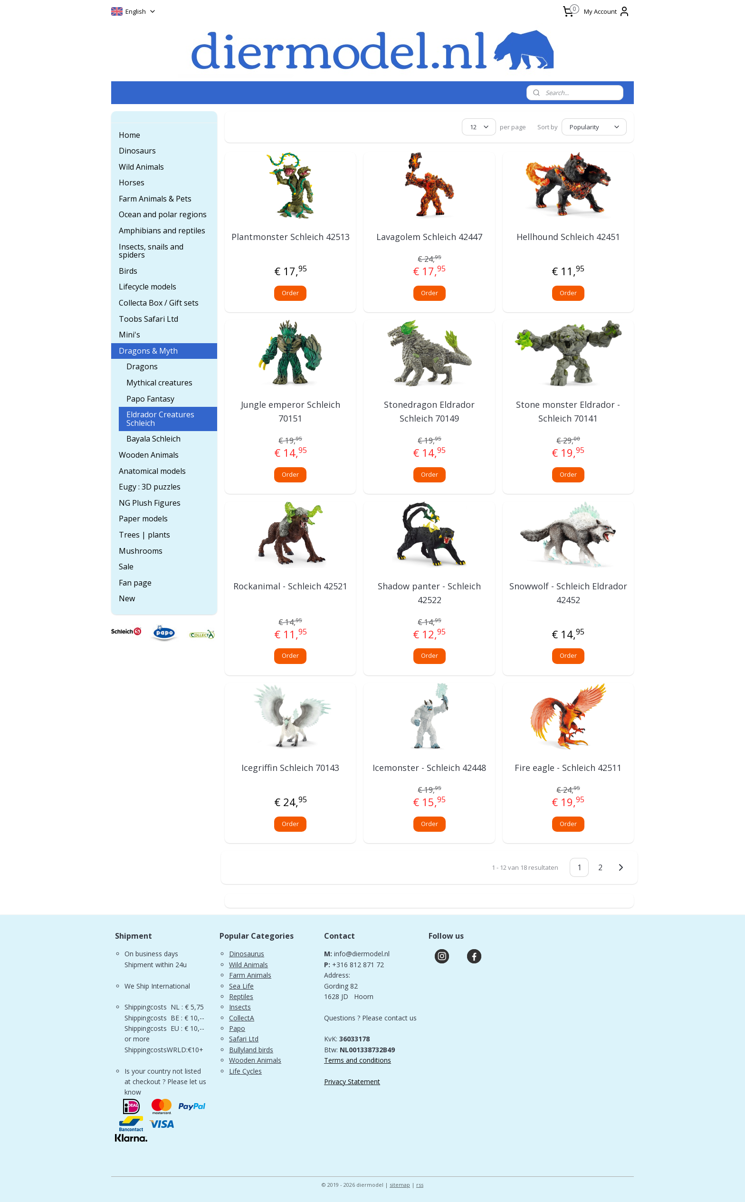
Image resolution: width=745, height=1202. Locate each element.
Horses (131, 182)
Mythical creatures (159, 382)
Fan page (135, 582)
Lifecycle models (147, 286)
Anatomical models (152, 471)
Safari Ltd (243, 1038)
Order (290, 292)
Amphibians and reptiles (162, 230)
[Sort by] (594, 127)
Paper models (143, 518)
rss (419, 1184)
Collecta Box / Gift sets (159, 303)
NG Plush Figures (150, 503)
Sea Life (241, 985)
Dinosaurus (246, 953)
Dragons (142, 366)
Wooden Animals (149, 455)
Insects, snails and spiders (151, 250)
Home (129, 135)
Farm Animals (250, 975)
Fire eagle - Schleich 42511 (568, 767)
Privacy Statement (352, 1081)
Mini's (129, 334)
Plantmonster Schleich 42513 (290, 236)
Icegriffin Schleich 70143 (290, 767)
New (127, 598)
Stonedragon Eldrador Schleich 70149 (429, 411)
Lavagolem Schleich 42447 (429, 236)
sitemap (400, 1184)
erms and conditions (359, 1060)
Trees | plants (144, 534)
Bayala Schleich (153, 438)
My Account (607, 11)
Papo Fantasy (150, 399)
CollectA (241, 1017)
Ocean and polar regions (163, 214)
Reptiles (241, 996)
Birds (128, 271)
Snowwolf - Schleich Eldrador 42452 (568, 593)
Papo (237, 1028)
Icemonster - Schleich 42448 (429, 767)
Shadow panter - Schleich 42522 (429, 593)
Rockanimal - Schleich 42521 (290, 586)
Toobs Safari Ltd (148, 319)
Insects (240, 1006)
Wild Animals (141, 167)
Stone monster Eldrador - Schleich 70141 (568, 411)
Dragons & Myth (148, 351)
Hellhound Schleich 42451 (568, 236)
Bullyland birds (251, 1049)
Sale (126, 566)
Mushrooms (140, 551)
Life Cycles (245, 1071)
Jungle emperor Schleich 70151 (290, 411)
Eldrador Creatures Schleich (160, 418)
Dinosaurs (137, 150)
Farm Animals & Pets (155, 198)
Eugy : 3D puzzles (150, 486)
